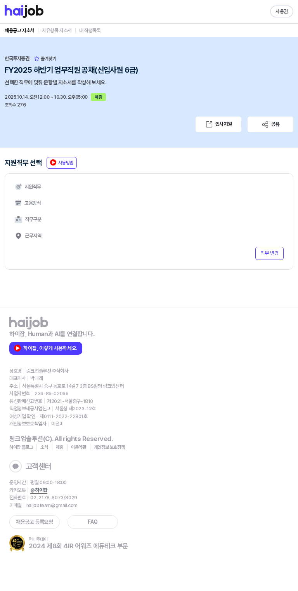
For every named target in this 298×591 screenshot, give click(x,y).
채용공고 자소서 (20, 30)
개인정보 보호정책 (109, 447)
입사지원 (218, 124)
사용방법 (61, 162)
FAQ (93, 522)
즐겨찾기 (45, 58)
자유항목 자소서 (57, 30)
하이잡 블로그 (21, 447)
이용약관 (78, 447)
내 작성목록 (90, 30)
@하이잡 (38, 490)
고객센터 (30, 466)
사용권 (281, 11)
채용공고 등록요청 (34, 522)
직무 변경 (269, 253)
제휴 (59, 447)
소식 (44, 447)
